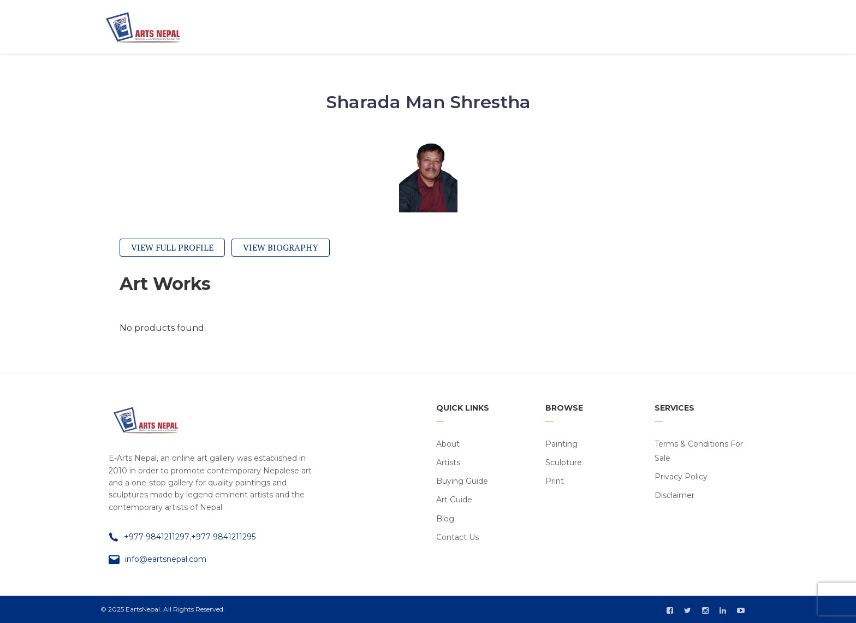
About (448, 444)
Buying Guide (462, 481)
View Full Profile (172, 247)
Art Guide (454, 500)
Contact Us (457, 537)
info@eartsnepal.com (165, 559)
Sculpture (563, 462)
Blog (445, 519)
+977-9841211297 (156, 537)
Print (554, 481)
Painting (561, 444)
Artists (448, 462)
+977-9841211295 (223, 537)
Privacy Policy (681, 477)
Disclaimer (674, 495)
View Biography (280, 247)
